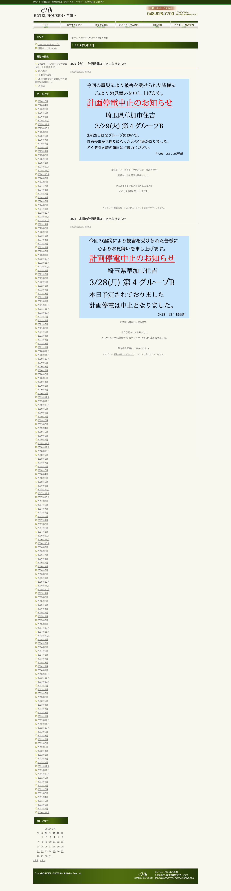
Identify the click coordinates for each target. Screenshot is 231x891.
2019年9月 (43, 409)
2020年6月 (43, 374)
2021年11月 (43, 309)
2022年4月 (43, 289)
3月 (99, 37)
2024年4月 (43, 197)
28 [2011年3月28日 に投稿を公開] (38, 856)
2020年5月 (43, 378)
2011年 (91, 37)
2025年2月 (43, 159)
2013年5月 (43, 701)
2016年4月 (43, 566)
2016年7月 (43, 555)
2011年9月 (43, 778)
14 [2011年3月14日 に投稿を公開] (38, 846)
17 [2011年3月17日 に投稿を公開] (50, 846)
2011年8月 (43, 781)
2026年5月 (43, 101)
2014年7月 (43, 647)
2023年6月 (43, 236)
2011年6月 (43, 789)
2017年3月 (43, 524)
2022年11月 (43, 263)
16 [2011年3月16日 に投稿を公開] (46, 846)
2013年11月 (43, 678)
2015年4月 (43, 612)
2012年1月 (43, 762)
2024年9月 (43, 178)
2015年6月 (43, 605)
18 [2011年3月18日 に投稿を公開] (54, 846)
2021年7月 (43, 324)
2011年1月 (43, 808)
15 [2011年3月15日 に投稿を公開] (42, 846)
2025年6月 (43, 143)
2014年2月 (43, 666)
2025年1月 (43, 163)
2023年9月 (43, 224)
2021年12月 (43, 305)
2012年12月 (43, 720)
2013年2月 (43, 712)
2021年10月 (43, 313)
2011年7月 (43, 785)
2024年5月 (43, 193)
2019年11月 (43, 401)
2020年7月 (43, 370)
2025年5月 (43, 147)
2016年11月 (43, 539)
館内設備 (157, 25)
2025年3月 (43, 155)
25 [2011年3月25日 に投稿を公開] (54, 851)
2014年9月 (43, 639)
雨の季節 (42, 71)
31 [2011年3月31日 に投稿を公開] (50, 856)
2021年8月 (43, 320)
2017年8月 (43, 505)
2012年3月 (43, 755)
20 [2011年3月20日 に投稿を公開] (62, 846)
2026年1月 (43, 116)
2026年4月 (43, 105)
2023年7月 (43, 232)
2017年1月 (43, 532)
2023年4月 (43, 243)
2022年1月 (43, 301)
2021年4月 (43, 336)
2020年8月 (43, 366)
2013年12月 (43, 674)
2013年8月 (43, 689)
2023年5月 (43, 239)
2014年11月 (43, 632)
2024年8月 (43, 182)
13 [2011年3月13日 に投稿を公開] (62, 842)
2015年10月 (43, 589)
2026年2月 (43, 113)
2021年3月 (43, 339)
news (83, 37)
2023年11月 (43, 216)
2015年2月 (43, 620)
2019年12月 (43, 397)
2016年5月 (43, 562)
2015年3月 (43, 616)
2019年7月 (43, 416)
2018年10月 (43, 451)
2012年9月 (43, 731)
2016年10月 (43, 543)
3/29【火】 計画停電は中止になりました (98, 63)
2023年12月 (43, 213)
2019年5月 (43, 424)
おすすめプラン (74, 25)
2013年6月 (43, 697)
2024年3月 (43, 201)
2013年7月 (43, 693)
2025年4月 (43, 151)
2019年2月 (43, 436)
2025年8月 (43, 136)
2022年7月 (43, 278)
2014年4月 (43, 658)
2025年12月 (43, 120)
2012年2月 (43, 758)
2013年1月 (43, 716)
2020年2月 (43, 389)
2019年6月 (43, 420)
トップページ (47, 25)
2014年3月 (43, 662)
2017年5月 (43, 516)
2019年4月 (43, 428)
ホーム (74, 37)
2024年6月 (43, 190)
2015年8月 (43, 597)
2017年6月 (43, 512)
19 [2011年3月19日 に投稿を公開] (58, 846)
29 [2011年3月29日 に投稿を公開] (42, 856)
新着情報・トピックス (124, 208)
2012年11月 (43, 724)
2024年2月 (43, 205)
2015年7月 (43, 601)
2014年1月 (43, 670)
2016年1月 (43, 578)
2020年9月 (43, 362)
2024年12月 (43, 166)
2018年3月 (43, 478)
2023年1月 (43, 255)
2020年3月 (43, 386)
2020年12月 (43, 351)
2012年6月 (43, 743)
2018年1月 (43, 485)
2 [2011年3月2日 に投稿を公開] (46, 837)
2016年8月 (43, 551)
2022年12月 (43, 259)
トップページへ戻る (58, 9)
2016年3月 (43, 570)
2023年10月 (43, 220)
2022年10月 (43, 266)
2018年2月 (43, 482)
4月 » (42, 860)
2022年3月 (43, 293)
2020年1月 (43, 393)
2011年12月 (43, 766)
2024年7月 (43, 186)
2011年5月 (43, 793)
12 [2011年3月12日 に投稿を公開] (58, 842)
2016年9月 (43, 547)
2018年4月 (43, 474)
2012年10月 (43, 728)
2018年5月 (43, 470)
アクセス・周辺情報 (184, 25)
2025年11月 (43, 124)
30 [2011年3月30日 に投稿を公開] (46, 856)
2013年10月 (43, 682)
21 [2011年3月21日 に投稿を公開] (38, 851)
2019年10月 (43, 405)
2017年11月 (43, 493)
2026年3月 (43, 109)
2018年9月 (43, 455)
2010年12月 (43, 812)
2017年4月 (43, 520)
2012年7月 (43, 739)
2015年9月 (43, 593)
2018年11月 (43, 447)
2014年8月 (43, 643)
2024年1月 (43, 209)
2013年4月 (43, 705)
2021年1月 (43, 347)
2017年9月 (43, 501)
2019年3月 (43, 432)
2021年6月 (43, 328)
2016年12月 (43, 535)
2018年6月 (43, 466)
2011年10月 (43, 774)
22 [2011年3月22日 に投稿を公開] (42, 851)
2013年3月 (43, 708)
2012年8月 (43, 735)
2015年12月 (43, 582)
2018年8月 (43, 459)
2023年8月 (43, 228)
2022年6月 (43, 282)
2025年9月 (43, 132)
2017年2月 (43, 528)
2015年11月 (43, 585)
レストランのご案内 (129, 25)
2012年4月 (43, 751)
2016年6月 (43, 559)
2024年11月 (43, 170)
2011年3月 (43, 801)
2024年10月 (43, 174)
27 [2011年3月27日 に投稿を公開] (62, 851)
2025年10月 (43, 128)
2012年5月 (43, 747)
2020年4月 (43, 382)
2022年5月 (43, 286)
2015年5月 (43, 608)
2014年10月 (43, 635)
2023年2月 (43, 251)
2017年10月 (43, 497)
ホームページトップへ (49, 44)
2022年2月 (43, 297)
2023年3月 (43, 247)
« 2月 (35, 860)
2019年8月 (43, 412)
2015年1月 (43, 624)
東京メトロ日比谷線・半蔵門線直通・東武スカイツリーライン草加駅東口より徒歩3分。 (69, 2)
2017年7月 (43, 509)
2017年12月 (43, 489)
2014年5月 (43, 655)
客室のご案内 (102, 25)
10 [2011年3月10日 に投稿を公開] (50, 842)
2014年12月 (43, 628)
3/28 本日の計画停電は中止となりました (98, 218)
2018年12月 (43, 443)
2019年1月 (43, 439)
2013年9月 (43, 685)
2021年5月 (43, 332)
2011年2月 (43, 805)
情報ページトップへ (48, 48)
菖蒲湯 (41, 86)
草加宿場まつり (46, 75)
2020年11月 (43, 355)
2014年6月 (43, 651)
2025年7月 (43, 140)
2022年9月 (43, 270)
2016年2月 (43, 574)
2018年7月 (43, 462)
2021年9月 (43, 316)
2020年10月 (43, 359)
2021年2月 (43, 343)
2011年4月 (43, 797)
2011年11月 (43, 770)
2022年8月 (43, 274)
